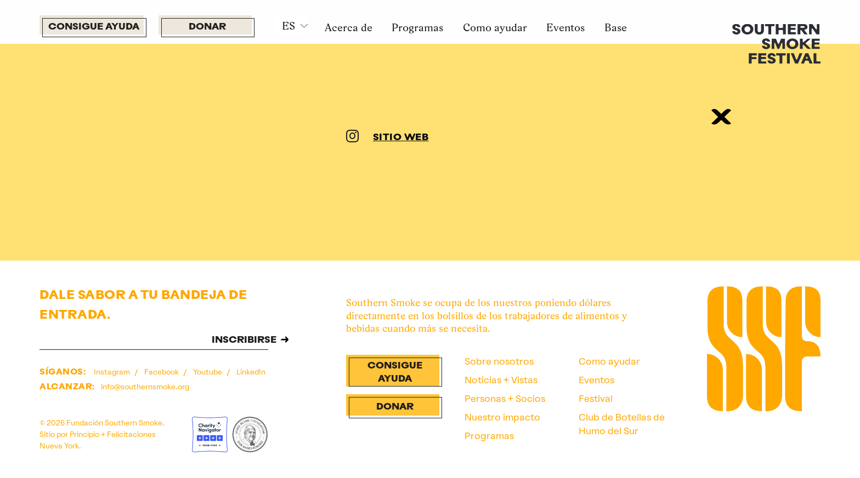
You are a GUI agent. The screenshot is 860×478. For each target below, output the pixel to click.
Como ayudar (495, 27)
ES (288, 25)
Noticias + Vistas (501, 380)
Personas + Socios (505, 398)
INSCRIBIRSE (244, 340)
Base (615, 27)
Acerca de (348, 27)
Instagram (113, 371)
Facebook (162, 371)
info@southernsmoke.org (145, 386)
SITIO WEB (401, 137)
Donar (207, 27)
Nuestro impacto (502, 417)
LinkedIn (250, 371)
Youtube (208, 371)
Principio (84, 434)
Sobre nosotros (499, 361)
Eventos (565, 27)
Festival (596, 398)
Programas (417, 27)
